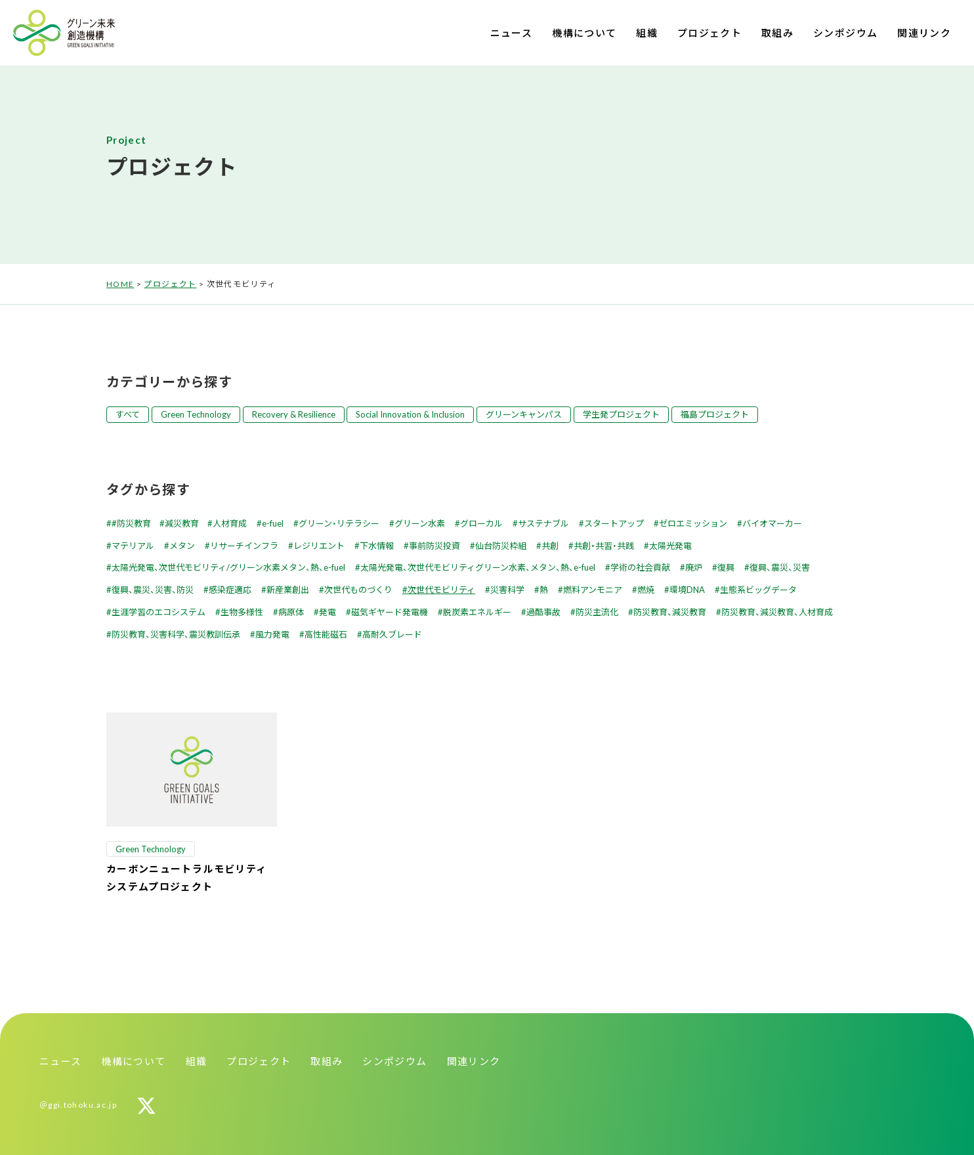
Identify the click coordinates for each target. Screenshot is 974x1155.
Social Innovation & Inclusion (410, 414)
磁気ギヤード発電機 (389, 612)
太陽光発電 (670, 545)
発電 (327, 612)
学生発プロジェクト (621, 414)
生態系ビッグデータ (758, 589)
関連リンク (924, 33)
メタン (182, 545)
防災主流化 (597, 612)
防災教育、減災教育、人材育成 (777, 612)
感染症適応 (230, 589)
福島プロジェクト (715, 414)
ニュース (511, 33)
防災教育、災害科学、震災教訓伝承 (176, 634)
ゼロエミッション (693, 523)
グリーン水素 (419, 523)
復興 (725, 567)
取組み (777, 33)
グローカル (481, 523)
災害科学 (507, 589)
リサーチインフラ (244, 545)
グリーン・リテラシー (339, 523)
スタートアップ (614, 523)
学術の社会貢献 (640, 567)
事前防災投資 (434, 545)
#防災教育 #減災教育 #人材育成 (179, 523)
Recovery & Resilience (293, 414)
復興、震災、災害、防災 (153, 589)
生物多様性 (242, 612)
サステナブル (543, 523)
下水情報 (377, 545)
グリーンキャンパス (524, 414)
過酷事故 (543, 612)
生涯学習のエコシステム (158, 612)
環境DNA (687, 589)
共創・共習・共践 (604, 545)
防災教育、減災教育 (669, 612)
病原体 (291, 612)
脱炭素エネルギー (477, 612)
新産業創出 (287, 589)
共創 (550, 545)
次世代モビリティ (441, 589)
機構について (584, 33)
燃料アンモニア (592, 589)
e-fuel (273, 523)
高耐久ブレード (392, 634)
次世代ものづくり (358, 589)
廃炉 (693, 567)
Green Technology (196, 414)
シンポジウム (845, 33)
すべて (128, 414)
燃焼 (645, 589)
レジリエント (319, 545)
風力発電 (272, 634)
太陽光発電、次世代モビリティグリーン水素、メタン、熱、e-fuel (477, 567)
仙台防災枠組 (500, 545)
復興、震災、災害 (780, 567)
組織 (647, 33)
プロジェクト (709, 33)
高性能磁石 (326, 634)
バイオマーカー (772, 523)
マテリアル (133, 545)
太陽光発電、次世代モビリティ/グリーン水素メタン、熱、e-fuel (228, 567)
